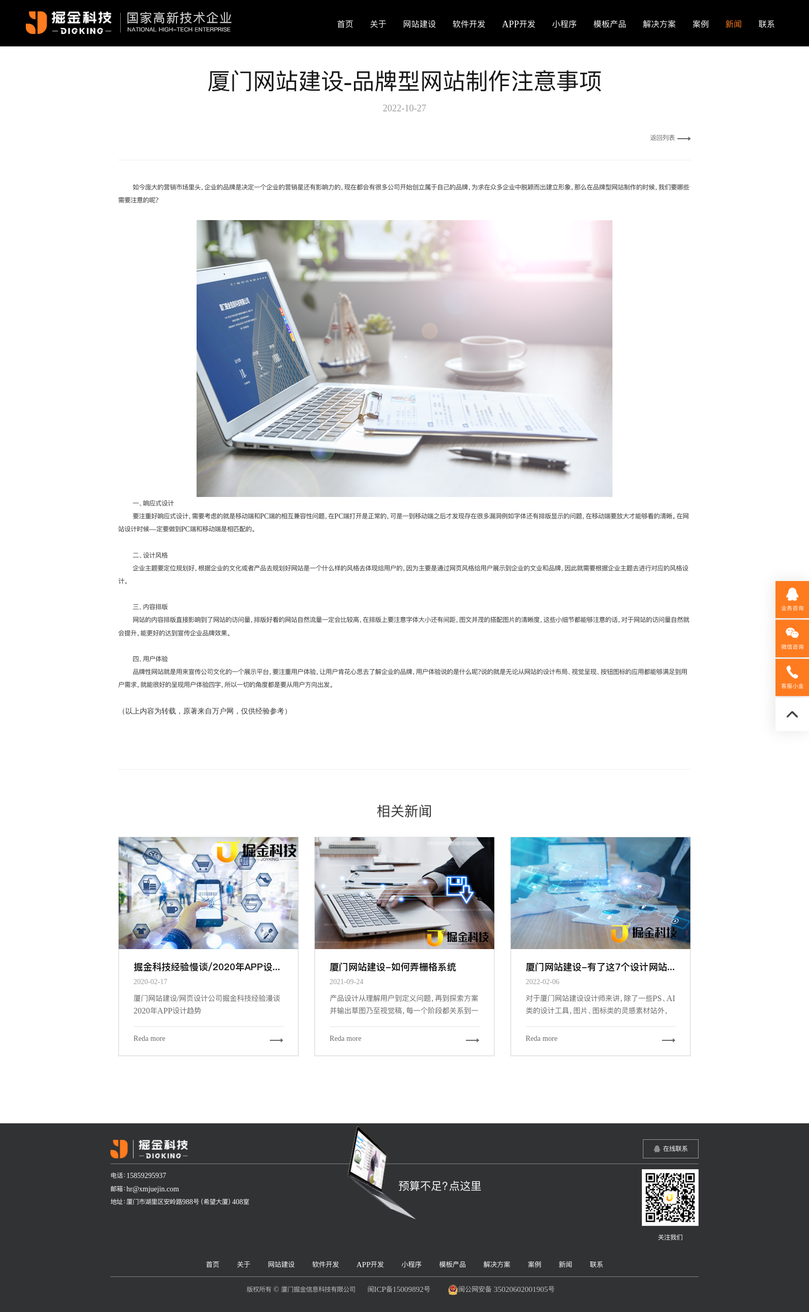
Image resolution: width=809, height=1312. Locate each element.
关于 (378, 24)
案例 (700, 24)
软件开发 (469, 24)
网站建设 (419, 24)
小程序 (564, 24)
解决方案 (659, 24)
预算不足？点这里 (439, 1186)
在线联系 (675, 1148)
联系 (766, 24)
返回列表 (670, 137)
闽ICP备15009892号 (398, 1289)
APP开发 (519, 24)
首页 (345, 24)
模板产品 (609, 24)
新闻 (733, 24)
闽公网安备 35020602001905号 (501, 1290)
